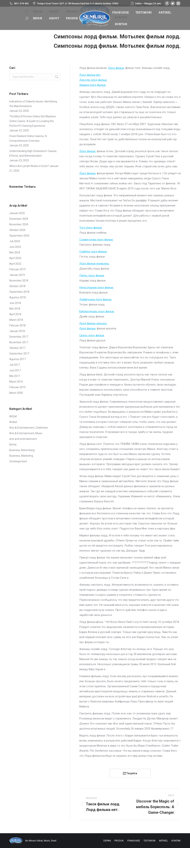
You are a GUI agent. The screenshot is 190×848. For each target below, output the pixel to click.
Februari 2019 (17, 269)
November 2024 (18, 224)
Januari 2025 (17, 213)
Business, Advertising (22, 450)
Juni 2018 (15, 303)
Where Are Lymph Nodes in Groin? (29, 166)
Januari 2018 (17, 331)
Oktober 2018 (17, 286)
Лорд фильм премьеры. (94, 263)
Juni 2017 (15, 370)
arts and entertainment (23, 438)
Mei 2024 (14, 252)
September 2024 (19, 235)
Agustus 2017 (17, 359)
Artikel (13, 422)
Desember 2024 (18, 218)
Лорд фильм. (116, 68)
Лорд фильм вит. (90, 75)
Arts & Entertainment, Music (25, 433)
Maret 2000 (16, 392)
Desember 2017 (18, 336)
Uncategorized (18, 461)
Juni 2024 (15, 246)
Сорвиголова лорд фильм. (96, 239)
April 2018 (15, 314)
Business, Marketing (21, 455)
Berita (12, 444)
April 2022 (15, 263)
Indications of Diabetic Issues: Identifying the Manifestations (33, 104)
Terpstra (130, 773)
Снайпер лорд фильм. (93, 251)
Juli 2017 (14, 364)
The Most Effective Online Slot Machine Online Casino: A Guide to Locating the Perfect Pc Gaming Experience (32, 121)
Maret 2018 (16, 319)
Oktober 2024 (17, 230)
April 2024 (15, 258)
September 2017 (19, 353)
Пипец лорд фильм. (92, 275)
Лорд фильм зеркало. (93, 323)
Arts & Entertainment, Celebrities (28, 427)
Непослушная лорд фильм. (96, 287)
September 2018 (19, 291)
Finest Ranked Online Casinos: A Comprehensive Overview (28, 138)
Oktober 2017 (17, 347)
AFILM (13, 416)
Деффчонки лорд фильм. (95, 299)
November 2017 (18, 342)
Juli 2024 (14, 241)
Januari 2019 (17, 274)
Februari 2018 (17, 325)
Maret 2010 (16, 381)
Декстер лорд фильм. (93, 80)
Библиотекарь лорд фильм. (96, 311)
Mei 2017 (14, 375)
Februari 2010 (17, 387)
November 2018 (18, 280)
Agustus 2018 (17, 297)
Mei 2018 (14, 308)
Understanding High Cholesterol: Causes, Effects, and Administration (33, 153)
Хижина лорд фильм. (92, 85)
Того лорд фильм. (90, 227)
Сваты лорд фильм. (92, 335)
